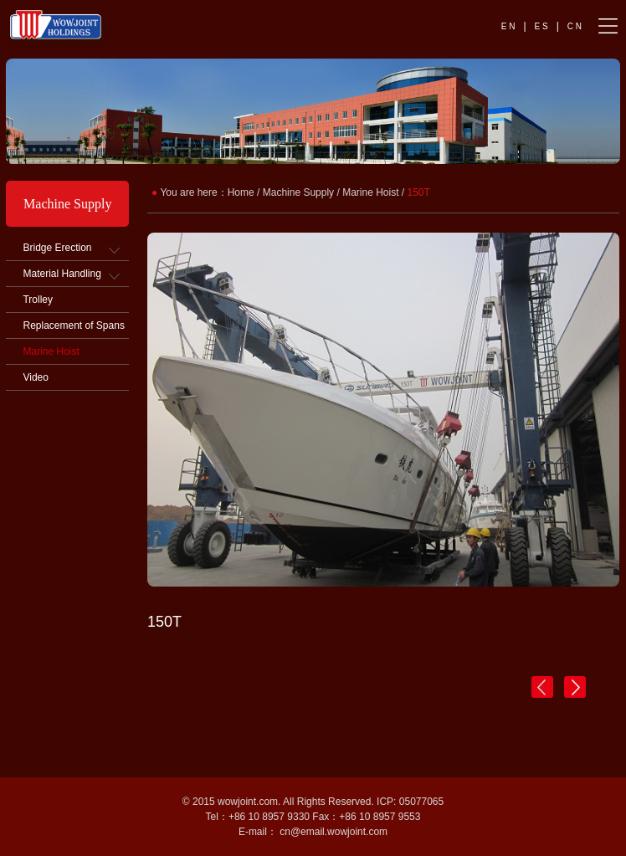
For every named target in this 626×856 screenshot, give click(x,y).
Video (35, 377)
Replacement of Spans (73, 325)
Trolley (38, 299)
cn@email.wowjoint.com (333, 832)
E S (541, 26)
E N (508, 26)
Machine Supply (298, 192)
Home (241, 192)
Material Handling (61, 273)
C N (574, 26)
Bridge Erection (57, 248)
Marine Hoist (51, 351)
